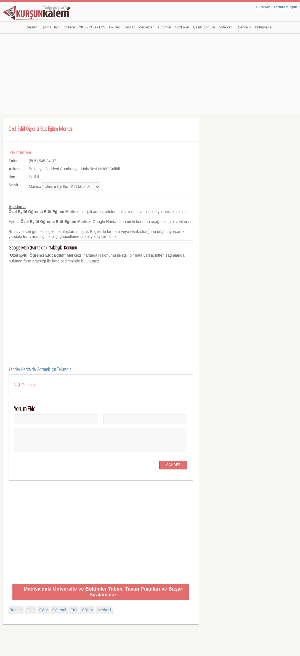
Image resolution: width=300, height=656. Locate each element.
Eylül (43, 610)
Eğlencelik (243, 27)
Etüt (74, 610)
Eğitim (87, 610)
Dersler (31, 27)
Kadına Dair (50, 27)
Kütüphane (263, 27)
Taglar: (16, 610)
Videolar (225, 27)
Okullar (114, 27)
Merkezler (146, 27)
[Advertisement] (150, 75)
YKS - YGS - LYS (92, 27)
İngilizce (69, 27)
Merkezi (104, 610)
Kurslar (129, 27)
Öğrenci (59, 610)
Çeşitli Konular (204, 27)
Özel (30, 610)
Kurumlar (164, 27)
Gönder (173, 465)
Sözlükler (182, 27)
